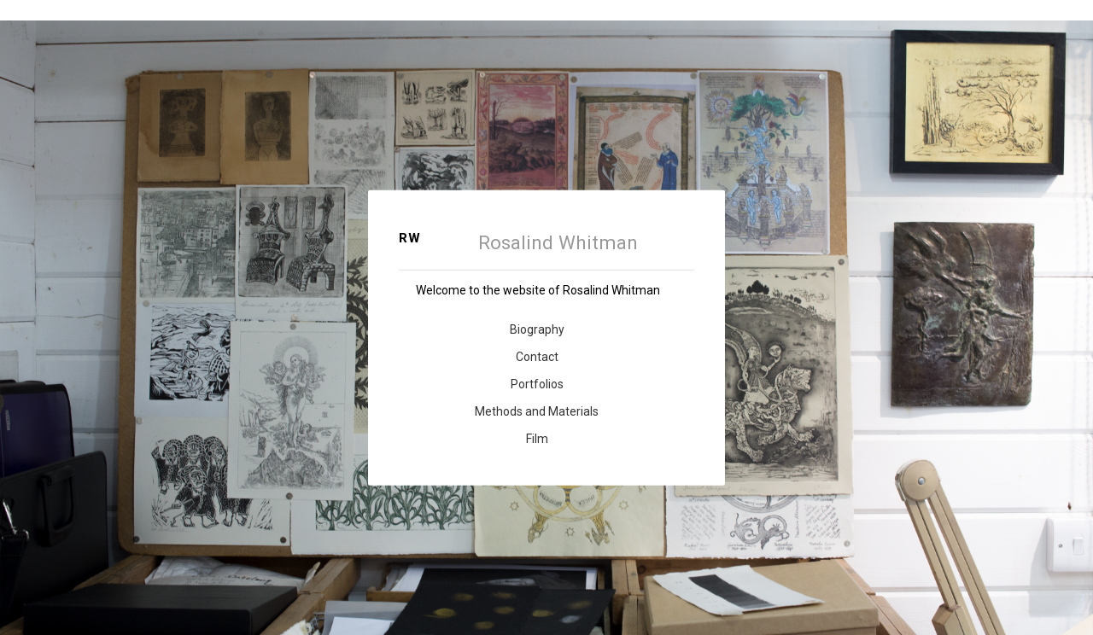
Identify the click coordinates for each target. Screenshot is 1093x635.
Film (537, 439)
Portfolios (537, 384)
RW (410, 238)
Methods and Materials (537, 411)
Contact (537, 357)
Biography (537, 329)
